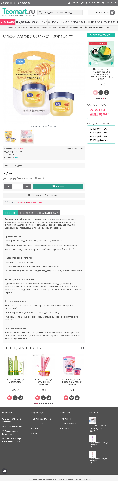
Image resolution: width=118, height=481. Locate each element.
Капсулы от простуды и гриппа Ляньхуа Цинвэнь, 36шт (99, 427)
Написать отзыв (34, 202)
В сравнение (53, 195)
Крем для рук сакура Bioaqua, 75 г (98, 460)
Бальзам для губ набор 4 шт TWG (72, 381)
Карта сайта (37, 423)
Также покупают (99, 35)
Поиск (34, 428)
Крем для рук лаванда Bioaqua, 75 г (99, 444)
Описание (10, 213)
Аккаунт (64, 428)
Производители (68, 423)
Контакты (65, 418)
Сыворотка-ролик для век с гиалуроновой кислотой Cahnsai (101, 73)
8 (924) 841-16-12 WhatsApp (11, 420)
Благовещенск (97, 109)
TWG (21, 149)
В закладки (36, 195)
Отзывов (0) (26, 213)
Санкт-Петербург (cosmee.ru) (99, 114)
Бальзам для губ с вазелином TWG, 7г (43, 381)
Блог (34, 433)
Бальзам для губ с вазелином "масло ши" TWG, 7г (15, 382)
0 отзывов (21, 202)
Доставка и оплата (47, 213)
